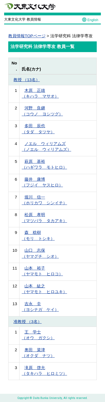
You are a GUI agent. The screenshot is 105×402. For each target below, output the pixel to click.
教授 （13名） (26, 79)
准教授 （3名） (27, 321)
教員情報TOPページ (27, 35)
